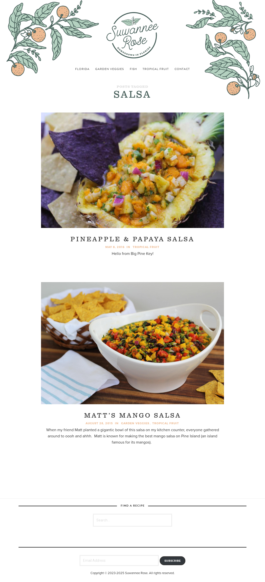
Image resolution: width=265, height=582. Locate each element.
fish (133, 69)
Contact (182, 69)
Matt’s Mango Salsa (132, 415)
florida (82, 69)
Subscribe (172, 560)
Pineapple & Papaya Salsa (132, 239)
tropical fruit (156, 69)
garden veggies (109, 69)
